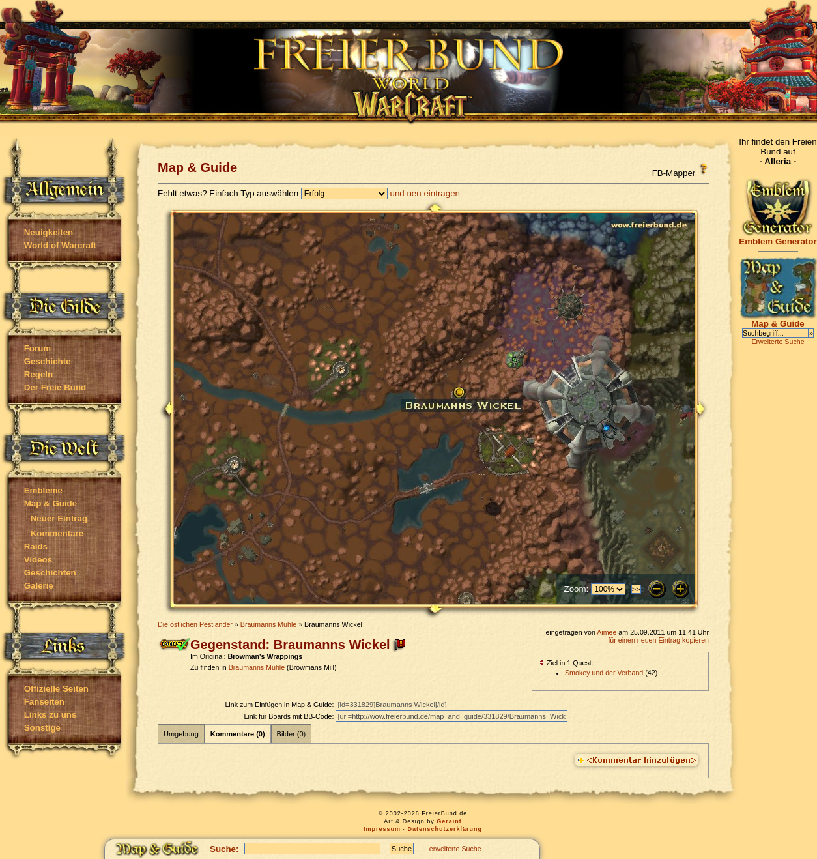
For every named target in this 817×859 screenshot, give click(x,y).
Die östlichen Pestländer (195, 624)
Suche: (224, 849)
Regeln (38, 374)
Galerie (38, 585)
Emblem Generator (778, 237)
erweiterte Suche (455, 848)
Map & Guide (50, 503)
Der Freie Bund (55, 387)
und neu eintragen (425, 193)
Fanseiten (44, 701)
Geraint (449, 821)
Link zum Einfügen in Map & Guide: (280, 704)
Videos (38, 559)
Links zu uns (50, 715)
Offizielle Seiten (56, 688)
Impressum (382, 829)
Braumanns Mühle (268, 624)
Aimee (606, 632)
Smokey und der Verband (604, 673)
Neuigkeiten (49, 232)
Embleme (43, 490)
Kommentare (57, 533)
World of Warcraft (60, 245)
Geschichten (50, 572)
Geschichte (47, 361)
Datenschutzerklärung (445, 829)
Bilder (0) (291, 734)
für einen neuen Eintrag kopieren (658, 640)
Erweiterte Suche (777, 341)
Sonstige (42, 728)
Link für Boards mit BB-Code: (290, 716)
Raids (36, 546)
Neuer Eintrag (59, 518)
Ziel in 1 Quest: (566, 663)
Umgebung (181, 734)
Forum (37, 348)
